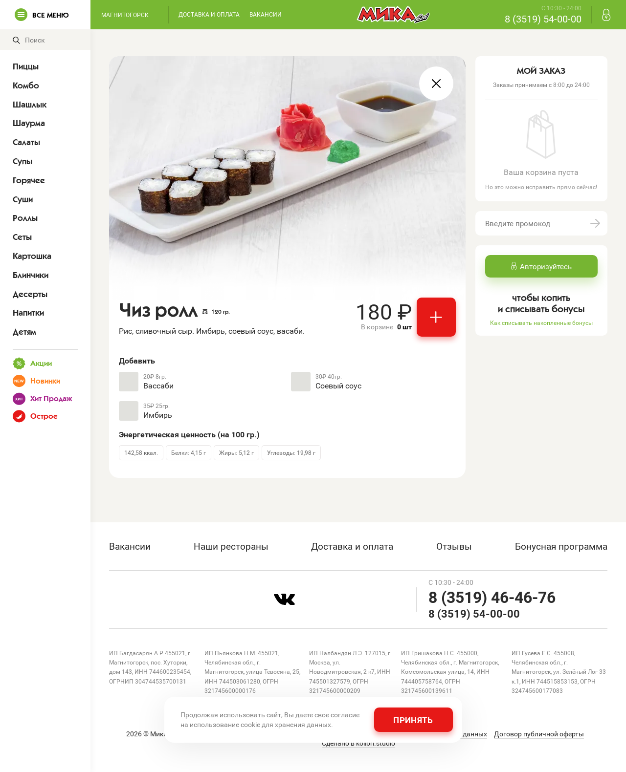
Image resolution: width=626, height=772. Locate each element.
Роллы (25, 218)
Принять (413, 720)
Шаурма (29, 123)
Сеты (22, 237)
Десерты (30, 294)
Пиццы (26, 66)
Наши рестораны (231, 546)
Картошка (32, 256)
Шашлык (29, 104)
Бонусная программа (561, 546)
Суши (23, 199)
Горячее (29, 180)
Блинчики (30, 275)
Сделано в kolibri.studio (358, 743)
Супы (22, 161)
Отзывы (454, 546)
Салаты (26, 142)
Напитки (28, 313)
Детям (24, 332)
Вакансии (265, 14)
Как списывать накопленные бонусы (541, 322)
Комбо (26, 85)
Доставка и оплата (209, 14)
